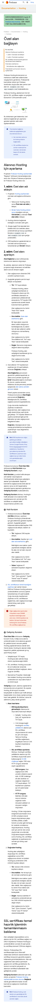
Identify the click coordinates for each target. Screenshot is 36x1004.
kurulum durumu (18, 979)
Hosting (22, 8)
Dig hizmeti (17, 447)
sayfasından (22, 194)
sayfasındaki (21, 174)
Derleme (8, 34)
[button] (18, 509)
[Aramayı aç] (23, 2)
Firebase (6, 32)
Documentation (9, 8)
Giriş (32, 2)
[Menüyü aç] (3, 2)
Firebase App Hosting (12, 22)
